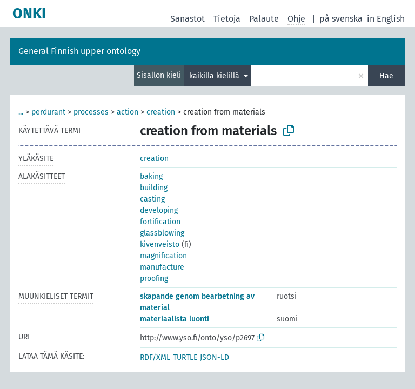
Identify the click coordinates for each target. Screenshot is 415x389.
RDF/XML (155, 357)
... (20, 112)
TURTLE (185, 357)
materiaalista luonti (174, 319)
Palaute (264, 19)
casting (152, 199)
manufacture (162, 267)
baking (151, 176)
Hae (386, 76)
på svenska (341, 19)
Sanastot (187, 19)
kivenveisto (159, 244)
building (154, 187)
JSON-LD (214, 357)
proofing (154, 278)
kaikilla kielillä (215, 76)
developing (159, 210)
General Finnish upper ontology (79, 51)
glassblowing (162, 233)
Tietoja (226, 19)
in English (386, 19)
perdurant (48, 112)
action (127, 112)
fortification (160, 221)
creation (160, 112)
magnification (163, 255)
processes (91, 112)
